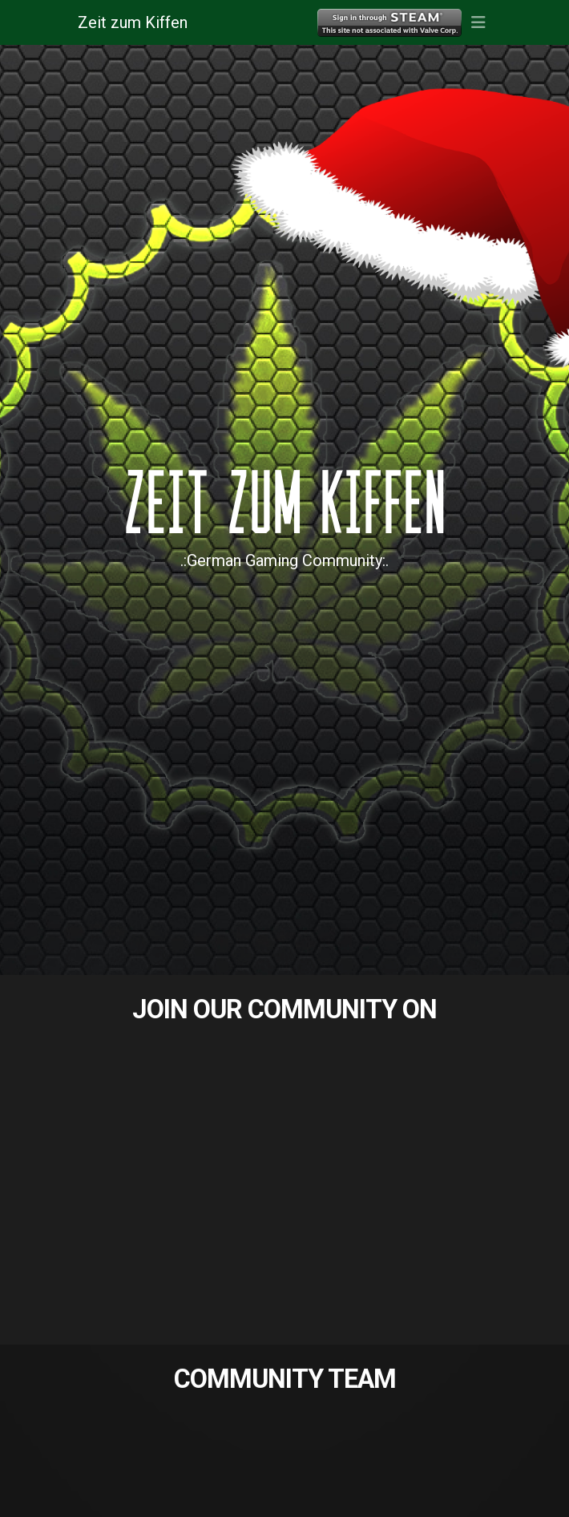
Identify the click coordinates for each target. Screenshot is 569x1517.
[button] (478, 22)
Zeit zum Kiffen (133, 22)
